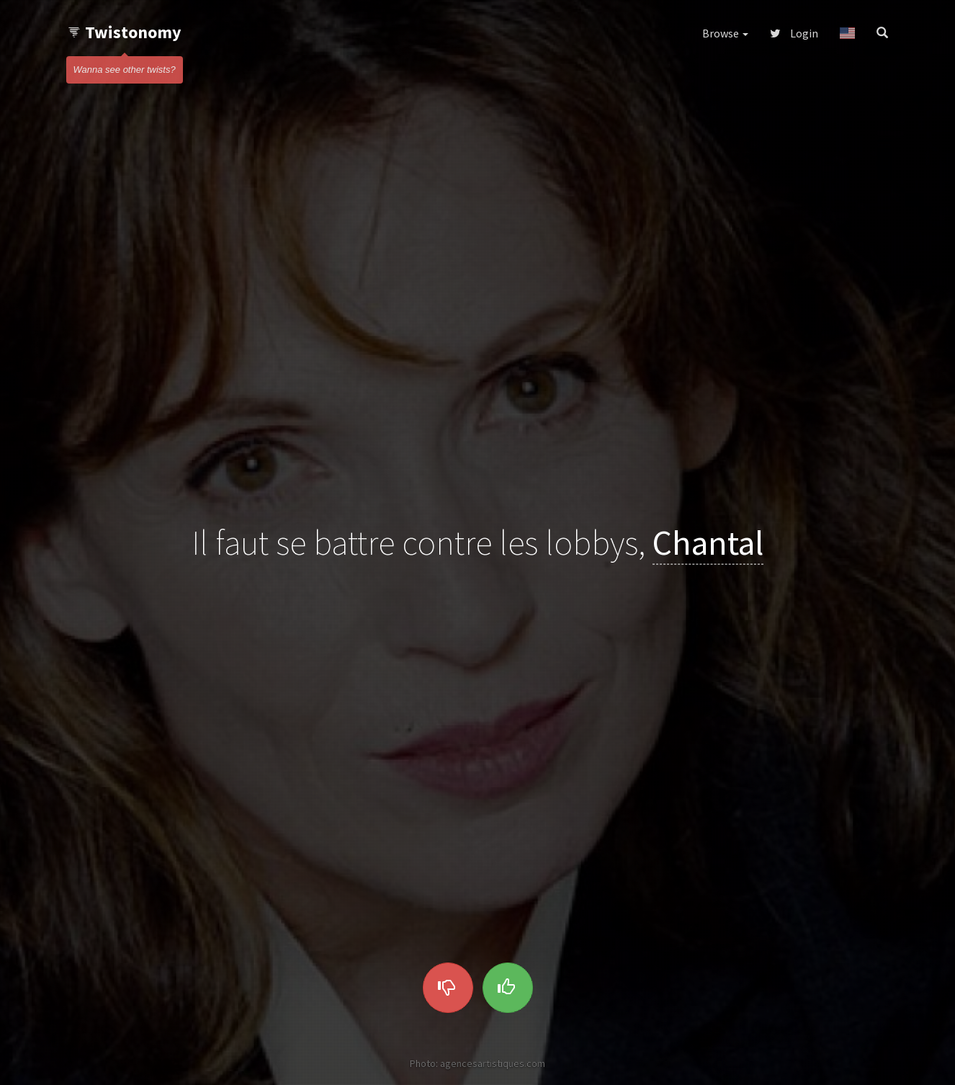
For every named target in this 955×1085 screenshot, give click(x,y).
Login (794, 33)
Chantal (708, 542)
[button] (847, 33)
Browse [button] (725, 33)
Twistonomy (124, 32)
